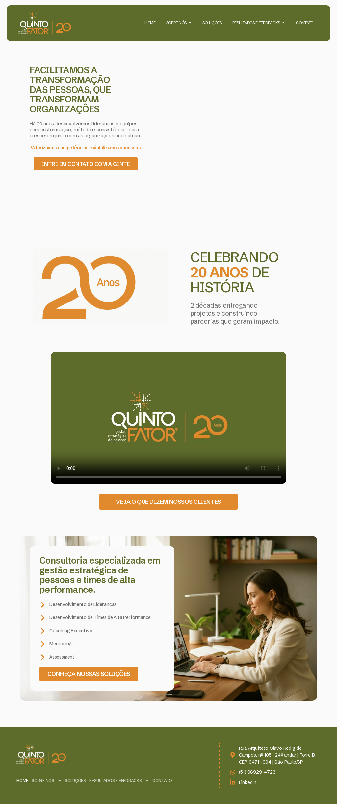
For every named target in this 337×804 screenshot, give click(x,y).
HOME (150, 22)
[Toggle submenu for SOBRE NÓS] (189, 23)
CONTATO (304, 22)
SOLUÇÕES (212, 22)
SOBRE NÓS (176, 22)
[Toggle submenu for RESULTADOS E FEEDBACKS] (282, 23)
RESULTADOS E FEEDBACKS (256, 22)
